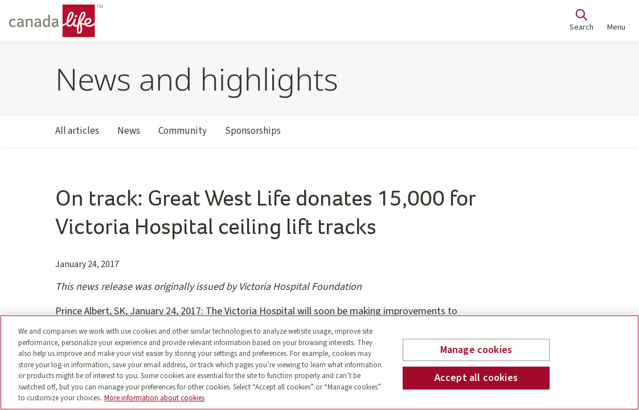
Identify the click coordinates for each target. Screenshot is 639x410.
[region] (319, 362)
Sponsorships (253, 135)
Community (182, 135)
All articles (77, 135)
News (128, 135)
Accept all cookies (476, 378)
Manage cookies (476, 350)
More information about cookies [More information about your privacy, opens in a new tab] (154, 398)
